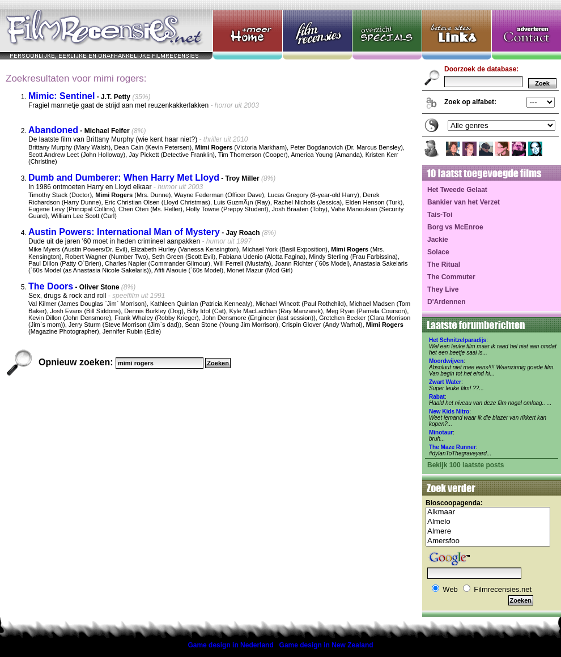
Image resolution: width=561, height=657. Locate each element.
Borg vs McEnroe (455, 227)
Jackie (437, 240)
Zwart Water (445, 382)
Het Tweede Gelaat (457, 190)
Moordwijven (446, 361)
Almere (488, 531)
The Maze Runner (452, 447)
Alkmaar (488, 512)
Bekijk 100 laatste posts (465, 465)
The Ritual (443, 264)
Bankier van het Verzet (463, 202)
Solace (438, 252)
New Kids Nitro (449, 411)
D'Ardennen (446, 302)
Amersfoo (488, 541)
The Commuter (451, 277)
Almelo (488, 522)
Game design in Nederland (230, 645)
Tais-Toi (439, 215)
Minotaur (441, 432)
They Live (442, 289)
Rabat (437, 397)
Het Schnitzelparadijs (457, 340)
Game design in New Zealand (326, 645)
